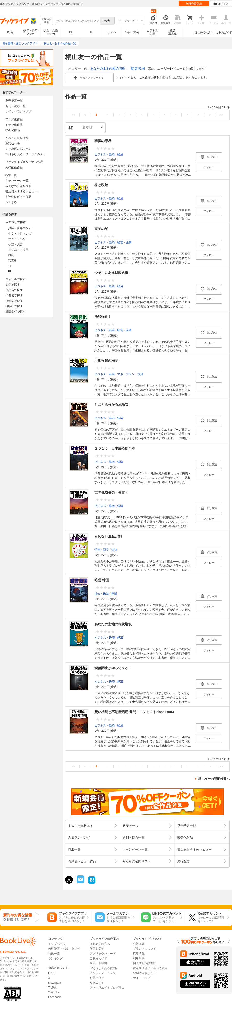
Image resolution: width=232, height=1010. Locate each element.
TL (91, 32)
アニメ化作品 (14, 119)
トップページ (56, 944)
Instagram (54, 982)
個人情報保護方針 (144, 963)
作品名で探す (14, 290)
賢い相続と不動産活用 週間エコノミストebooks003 (134, 712)
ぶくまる (11, 202)
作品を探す (97, 948)
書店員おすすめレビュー (21, 191)
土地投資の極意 (106, 360)
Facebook (54, 997)
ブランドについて (144, 948)
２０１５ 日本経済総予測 (114, 448)
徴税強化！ (102, 317)
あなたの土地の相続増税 (107, 68)
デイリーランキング (18, 111)
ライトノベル (17, 239)
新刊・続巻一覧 (15, 106)
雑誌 (11, 255)
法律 (114, 549)
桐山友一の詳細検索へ (214, 778)
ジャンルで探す (15, 279)
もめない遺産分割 (108, 536)
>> (221, 115)
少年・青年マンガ (30, 32)
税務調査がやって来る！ (113, 668)
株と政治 (101, 185)
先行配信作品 (14, 167)
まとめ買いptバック (18, 149)
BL (71, 32)
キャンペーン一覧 (17, 180)
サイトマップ (141, 978)
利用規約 (139, 958)
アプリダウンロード (103, 953)
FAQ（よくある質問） (104, 968)
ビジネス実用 (152, 32)
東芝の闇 (101, 229)
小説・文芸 (132, 32)
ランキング (55, 958)
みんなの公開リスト (18, 186)
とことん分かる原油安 (111, 404)
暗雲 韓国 (138, 68)
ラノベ (111, 32)
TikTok (52, 987)
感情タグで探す (15, 311)
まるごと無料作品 (17, 138)
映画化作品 (12, 130)
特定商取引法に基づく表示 (150, 968)
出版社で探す (14, 306)
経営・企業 (124, 242)
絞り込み (46, 21)
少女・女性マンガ (51, 32)
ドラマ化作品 (14, 124)
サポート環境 (98, 963)
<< (73, 115)
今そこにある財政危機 (111, 273)
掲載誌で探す (14, 301)
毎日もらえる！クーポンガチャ (25, 154)
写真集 (12, 260)
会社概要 (139, 944)
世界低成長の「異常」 (111, 492)
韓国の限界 (102, 141)
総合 (10, 32)
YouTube (53, 992)
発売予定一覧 (14, 100)
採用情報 (139, 953)
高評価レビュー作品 (18, 197)
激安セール (12, 143)
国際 (114, 593)
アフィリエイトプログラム (107, 987)
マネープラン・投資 (130, 374)
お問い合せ (97, 978)
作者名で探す (14, 295)
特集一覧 (11, 175)
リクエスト (97, 982)
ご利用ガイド (224, 32)
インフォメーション (103, 973)
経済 (120, 154)
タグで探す (12, 284)
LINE (51, 973)
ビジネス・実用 (18, 249)
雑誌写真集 (172, 32)
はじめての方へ (204, 32)
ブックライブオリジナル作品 (24, 162)
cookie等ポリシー (144, 973)
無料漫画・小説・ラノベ (64, 948)
